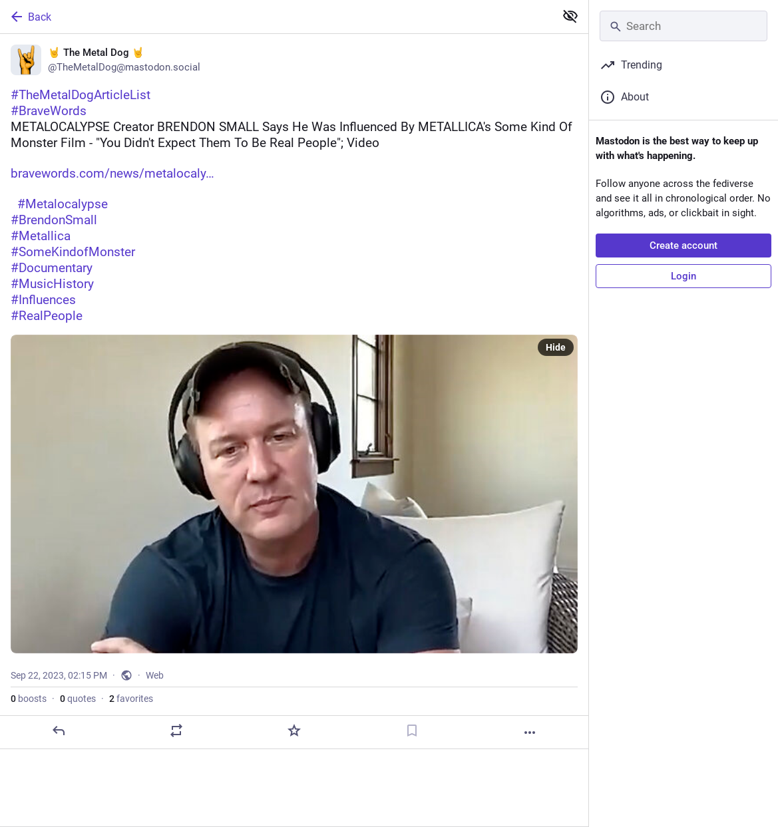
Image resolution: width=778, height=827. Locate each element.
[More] (530, 733)
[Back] (276, 16)
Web (155, 675)
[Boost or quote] (176, 731)
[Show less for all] (570, 16)
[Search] (683, 26)
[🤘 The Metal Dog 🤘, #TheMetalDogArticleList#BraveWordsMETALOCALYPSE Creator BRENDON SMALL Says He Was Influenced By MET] (294, 391)
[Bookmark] (412, 731)
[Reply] (59, 731)
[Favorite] (294, 731)
